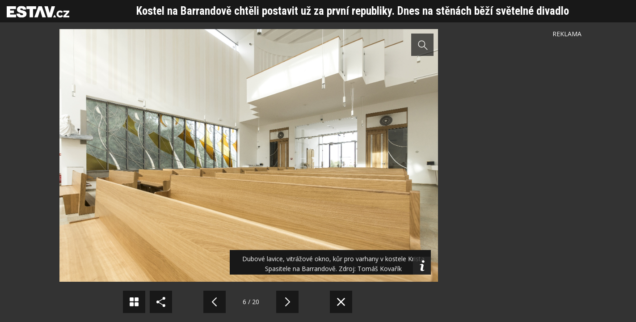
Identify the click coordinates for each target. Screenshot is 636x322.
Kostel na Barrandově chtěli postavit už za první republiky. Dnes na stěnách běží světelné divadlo (352, 10)
